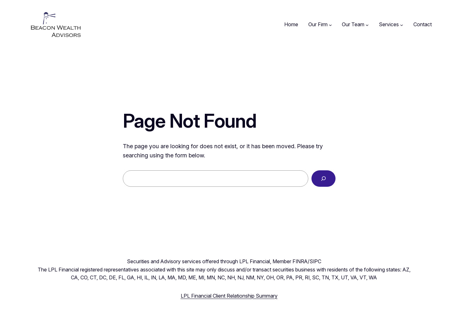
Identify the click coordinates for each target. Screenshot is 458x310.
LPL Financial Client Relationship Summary (229, 296)
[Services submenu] (401, 24)
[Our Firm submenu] (330, 24)
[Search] (323, 178)
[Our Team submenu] (367, 24)
